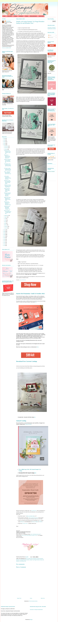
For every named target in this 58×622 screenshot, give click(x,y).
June (5, 220)
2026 (4, 138)
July (5, 218)
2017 (4, 236)
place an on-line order (30, 516)
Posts (49, 35)
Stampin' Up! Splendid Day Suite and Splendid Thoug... (7, 203)
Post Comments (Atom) (33, 601)
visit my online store (22, 279)
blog (40, 520)
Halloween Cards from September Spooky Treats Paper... (7, 182)
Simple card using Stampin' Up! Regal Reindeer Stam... (7, 199)
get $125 (33, 517)
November (6, 147)
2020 (4, 231)
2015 (4, 239)
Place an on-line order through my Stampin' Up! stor (29, 535)
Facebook (40, 521)
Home (4, 16)
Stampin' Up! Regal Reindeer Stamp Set (37, 559)
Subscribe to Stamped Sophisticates (36, 609)
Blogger (31, 619)
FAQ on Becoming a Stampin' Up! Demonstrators (34, 558)
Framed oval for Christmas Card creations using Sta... (7, 152)
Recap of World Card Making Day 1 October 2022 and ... (7, 212)
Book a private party (33, 16)
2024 (4, 141)
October (5, 149)
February (6, 226)
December (6, 146)
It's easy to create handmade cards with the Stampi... (7, 169)
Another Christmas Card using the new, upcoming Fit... (7, 161)
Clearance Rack (25, 523)
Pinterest (33, 521)
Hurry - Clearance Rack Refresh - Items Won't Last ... (7, 173)
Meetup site (22, 521)
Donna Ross (8, 21)
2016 (4, 237)
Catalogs (15, 16)
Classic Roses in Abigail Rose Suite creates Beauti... (7, 190)
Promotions (21, 16)
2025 (4, 140)
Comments (50, 37)
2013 (4, 242)
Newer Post (19, 598)
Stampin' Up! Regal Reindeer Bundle (22, 559)
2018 (4, 234)
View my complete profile (6, 47)
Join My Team (41, 16)
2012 (4, 243)
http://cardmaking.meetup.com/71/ (36, 534)
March (5, 224)
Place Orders (9, 16)
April (5, 223)
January (5, 227)
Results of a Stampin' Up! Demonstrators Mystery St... (7, 156)
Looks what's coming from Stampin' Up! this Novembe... (7, 178)
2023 (4, 143)
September (6, 215)
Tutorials (26, 16)
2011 (4, 245)
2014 (4, 240)
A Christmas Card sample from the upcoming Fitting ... (7, 165)
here (35, 302)
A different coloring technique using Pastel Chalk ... (7, 186)
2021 (4, 229)
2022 (4, 144)
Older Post (43, 598)
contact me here (28, 424)
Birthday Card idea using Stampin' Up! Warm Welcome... (7, 194)
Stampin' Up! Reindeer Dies (21, 561)
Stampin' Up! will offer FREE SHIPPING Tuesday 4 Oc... (7, 208)
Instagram (36, 521)
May (5, 221)
